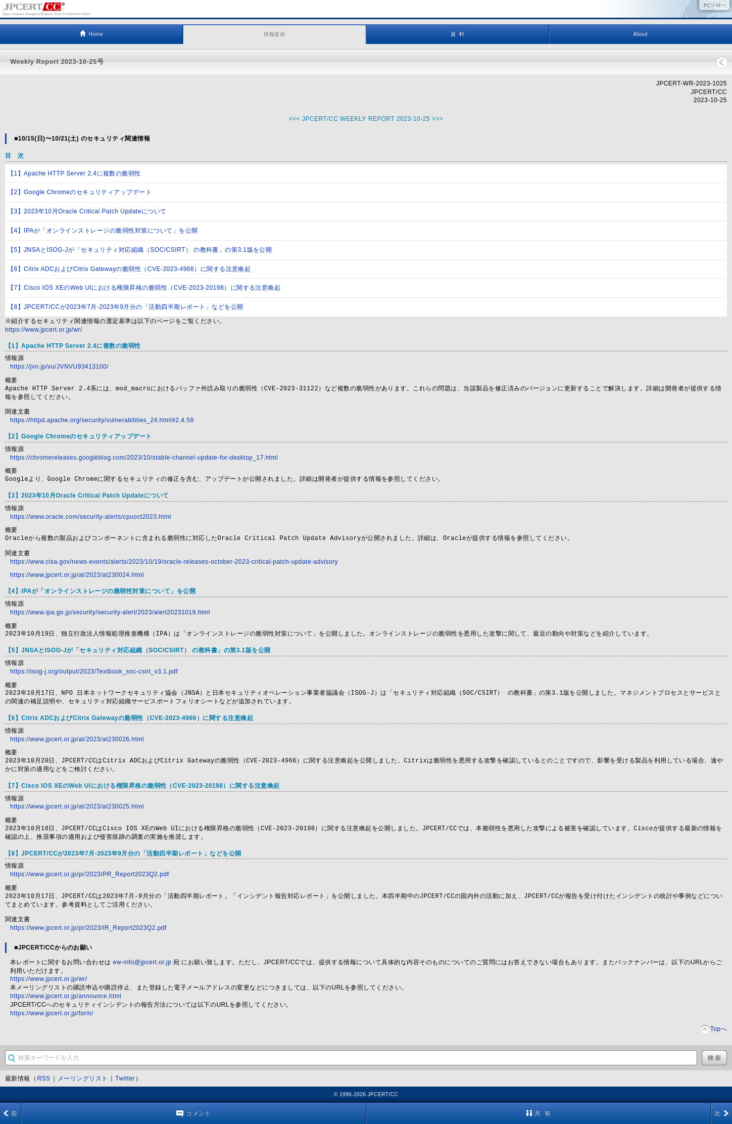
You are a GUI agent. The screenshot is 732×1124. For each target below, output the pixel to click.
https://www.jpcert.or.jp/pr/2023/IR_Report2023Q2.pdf (88, 927)
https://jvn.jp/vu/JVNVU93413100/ (59, 366)
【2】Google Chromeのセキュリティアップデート (80, 192)
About (640, 34)
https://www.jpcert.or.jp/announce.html (65, 996)
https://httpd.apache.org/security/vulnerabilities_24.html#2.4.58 (102, 420)
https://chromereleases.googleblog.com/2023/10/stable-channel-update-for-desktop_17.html (144, 457)
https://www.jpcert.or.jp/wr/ (43, 329)
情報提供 (274, 34)
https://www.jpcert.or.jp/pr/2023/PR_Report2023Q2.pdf (89, 874)
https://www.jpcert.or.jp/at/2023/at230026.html (77, 739)
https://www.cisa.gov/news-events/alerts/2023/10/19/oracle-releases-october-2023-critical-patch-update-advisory (174, 561)
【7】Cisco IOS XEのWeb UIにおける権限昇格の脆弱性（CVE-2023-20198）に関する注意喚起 (144, 287)
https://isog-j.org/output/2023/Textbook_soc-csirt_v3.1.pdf (94, 671)
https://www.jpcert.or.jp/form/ (51, 1013)
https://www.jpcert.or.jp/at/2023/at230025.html (77, 806)
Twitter (125, 1078)
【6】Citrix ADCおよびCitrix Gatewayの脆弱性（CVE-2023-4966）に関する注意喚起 (129, 269)
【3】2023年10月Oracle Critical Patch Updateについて (87, 211)
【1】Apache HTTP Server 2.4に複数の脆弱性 (74, 173)
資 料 (457, 34)
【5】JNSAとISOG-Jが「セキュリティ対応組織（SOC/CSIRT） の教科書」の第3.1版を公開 (140, 249)
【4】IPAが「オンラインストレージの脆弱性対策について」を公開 (103, 230)
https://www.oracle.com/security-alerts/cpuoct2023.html (90, 516)
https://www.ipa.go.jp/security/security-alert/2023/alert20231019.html (110, 612)
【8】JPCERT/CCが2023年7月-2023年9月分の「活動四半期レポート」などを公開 (125, 306)
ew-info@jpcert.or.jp (142, 962)
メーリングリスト (83, 1078)
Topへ (718, 1028)
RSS (43, 1078)
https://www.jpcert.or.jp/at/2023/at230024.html (77, 574)
